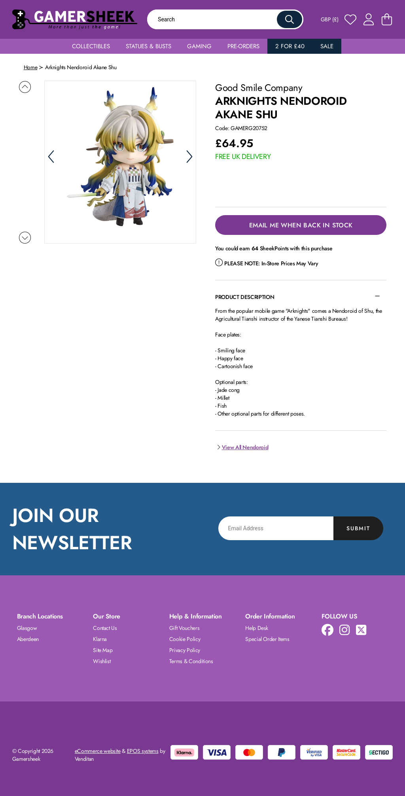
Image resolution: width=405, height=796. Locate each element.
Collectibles (91, 46)
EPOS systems (143, 751)
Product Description (244, 297)
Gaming (199, 46)
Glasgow (27, 628)
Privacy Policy (184, 650)
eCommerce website (98, 751)
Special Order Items (267, 639)
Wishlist (101, 661)
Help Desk (256, 628)
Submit (358, 528)
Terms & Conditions (191, 661)
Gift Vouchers (184, 628)
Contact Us (105, 628)
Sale (326, 46)
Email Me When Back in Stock (301, 225)
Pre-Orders (243, 46)
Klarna (100, 639)
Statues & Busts (148, 46)
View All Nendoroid (241, 447)
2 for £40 (290, 46)
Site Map (102, 650)
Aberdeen (28, 639)
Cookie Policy (184, 639)
